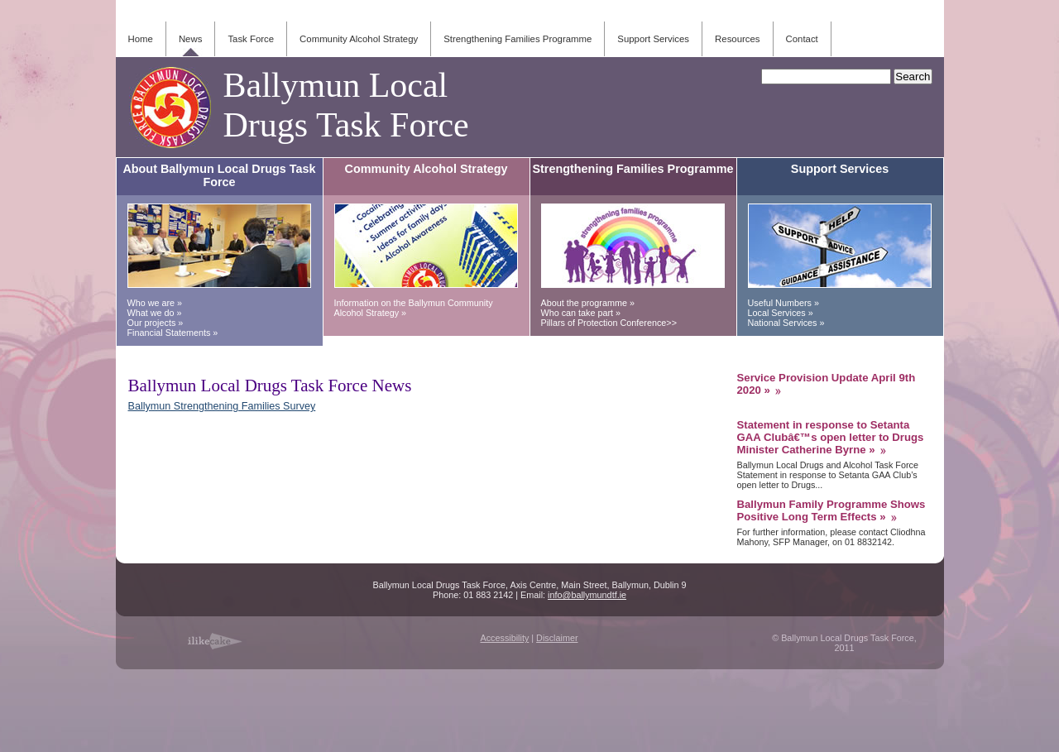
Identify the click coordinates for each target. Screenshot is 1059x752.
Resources (737, 39)
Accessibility (504, 638)
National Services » (786, 323)
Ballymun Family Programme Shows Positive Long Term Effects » (831, 510)
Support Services (653, 39)
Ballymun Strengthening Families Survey (222, 406)
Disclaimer (556, 638)
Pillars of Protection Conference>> (609, 323)
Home (140, 39)
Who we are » (155, 303)
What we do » (154, 313)
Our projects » (155, 323)
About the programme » (588, 303)
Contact (802, 39)
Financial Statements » (172, 333)
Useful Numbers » (783, 303)
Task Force (251, 39)
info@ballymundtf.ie (587, 595)
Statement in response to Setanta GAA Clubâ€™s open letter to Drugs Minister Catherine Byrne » (830, 437)
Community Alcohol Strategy (358, 39)
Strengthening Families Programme (517, 39)
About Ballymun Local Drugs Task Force (218, 175)
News (190, 39)
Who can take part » (581, 313)
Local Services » (780, 313)
